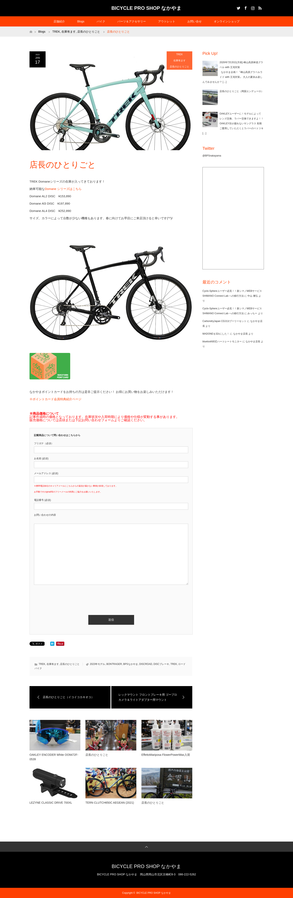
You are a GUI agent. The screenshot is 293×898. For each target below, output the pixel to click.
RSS (259, 7)
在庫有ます (179, 60)
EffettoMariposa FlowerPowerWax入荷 (165, 754)
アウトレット (166, 21)
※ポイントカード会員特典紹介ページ (55, 399)
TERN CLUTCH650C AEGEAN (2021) (109, 802)
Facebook (245, 7)
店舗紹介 (59, 21)
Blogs (80, 21)
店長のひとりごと (179, 66)
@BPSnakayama (211, 155)
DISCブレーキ (161, 664)
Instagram (252, 7)
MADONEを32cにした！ (215, 333)
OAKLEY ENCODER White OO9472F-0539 (54, 757)
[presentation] (65, 595)
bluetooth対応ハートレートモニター (222, 341)
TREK (179, 54)
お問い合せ (194, 21)
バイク (101, 21)
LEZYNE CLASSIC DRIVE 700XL (51, 802)
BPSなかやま (130, 664)
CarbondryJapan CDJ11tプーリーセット (224, 321)
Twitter (238, 7)
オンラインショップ (226, 21)
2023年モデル (97, 664)
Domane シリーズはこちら (63, 189)
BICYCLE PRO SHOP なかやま (147, 8)
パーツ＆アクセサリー (131, 21)
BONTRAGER (114, 664)
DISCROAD (145, 664)
